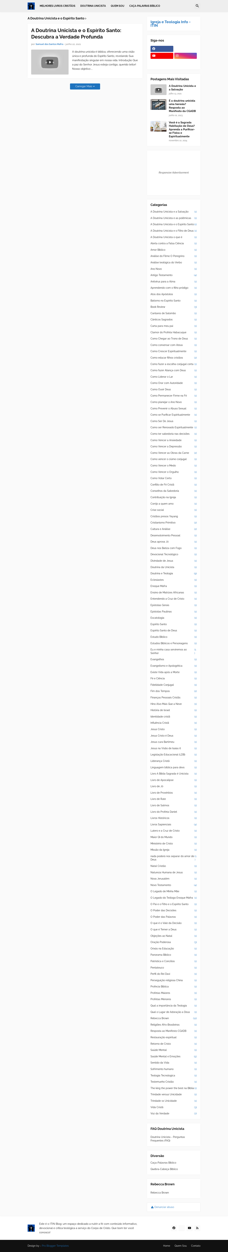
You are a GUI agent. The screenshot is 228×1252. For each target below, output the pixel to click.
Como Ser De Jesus (174, 421)
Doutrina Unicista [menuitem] (93, 5)
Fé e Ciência (174, 678)
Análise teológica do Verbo (174, 262)
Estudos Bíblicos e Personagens (174, 643)
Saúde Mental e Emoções (174, 1056)
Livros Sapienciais (174, 824)
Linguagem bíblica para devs (174, 767)
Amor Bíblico (174, 250)
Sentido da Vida (174, 1063)
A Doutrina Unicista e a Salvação (182, 87)
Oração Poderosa (174, 942)
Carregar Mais (83, 86)
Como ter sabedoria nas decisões (174, 434)
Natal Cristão (174, 866)
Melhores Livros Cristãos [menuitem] (57, 5)
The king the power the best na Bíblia (174, 1088)
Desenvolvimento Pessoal (174, 535)
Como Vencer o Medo (174, 465)
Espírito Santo (174, 624)
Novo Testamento (174, 885)
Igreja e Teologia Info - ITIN (171, 24)
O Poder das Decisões (174, 910)
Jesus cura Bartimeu (174, 742)
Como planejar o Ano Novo (174, 402)
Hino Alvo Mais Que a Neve (174, 704)
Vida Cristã (174, 1107)
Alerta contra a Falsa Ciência (174, 243)
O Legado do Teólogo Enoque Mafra (174, 898)
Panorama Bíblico (174, 955)
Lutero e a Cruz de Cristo (174, 831)
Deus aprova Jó (174, 542)
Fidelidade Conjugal (174, 685)
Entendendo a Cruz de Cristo (174, 599)
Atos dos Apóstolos (174, 294)
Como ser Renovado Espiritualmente (174, 427)
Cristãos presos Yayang (174, 516)
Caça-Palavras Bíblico (163, 1162)
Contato (195, 1245)
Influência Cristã (174, 723)
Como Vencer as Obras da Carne (174, 453)
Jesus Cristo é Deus (174, 736)
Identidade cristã (174, 717)
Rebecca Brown (174, 1018)
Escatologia (174, 618)
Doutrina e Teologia (174, 573)
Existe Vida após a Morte (174, 672)
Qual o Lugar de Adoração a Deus (174, 1012)
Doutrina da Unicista (174, 567)
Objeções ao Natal (174, 936)
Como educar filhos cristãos (174, 358)
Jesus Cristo (174, 729)
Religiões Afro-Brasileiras (174, 1025)
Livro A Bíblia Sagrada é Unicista (174, 774)
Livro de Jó (174, 786)
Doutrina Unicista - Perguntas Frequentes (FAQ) (168, 1139)
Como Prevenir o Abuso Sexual (174, 408)
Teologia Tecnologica (174, 1075)
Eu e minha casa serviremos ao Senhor (174, 651)
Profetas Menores (174, 999)
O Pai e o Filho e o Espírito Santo (174, 904)
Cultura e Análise (174, 529)
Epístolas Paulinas (174, 612)
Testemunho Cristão (174, 1082)
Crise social (174, 510)
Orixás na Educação (174, 949)
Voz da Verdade (174, 1113)
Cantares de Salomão (174, 313)
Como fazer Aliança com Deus (174, 370)
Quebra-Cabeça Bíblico (164, 1169)
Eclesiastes (174, 580)
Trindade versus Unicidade (174, 1094)
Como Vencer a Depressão (174, 446)
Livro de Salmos (174, 805)
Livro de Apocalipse (174, 780)
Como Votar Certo (174, 478)
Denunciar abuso (164, 1207)
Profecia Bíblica (174, 986)
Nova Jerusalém (174, 879)
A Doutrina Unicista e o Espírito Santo (174, 224)
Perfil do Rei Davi (174, 974)
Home (166, 1245)
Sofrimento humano (174, 1069)
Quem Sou (181, 1245)
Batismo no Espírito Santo (174, 301)
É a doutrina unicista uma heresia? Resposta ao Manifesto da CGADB (182, 106)
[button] (197, 6)
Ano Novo (174, 269)
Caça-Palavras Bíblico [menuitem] (144, 5)
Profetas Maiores (174, 993)
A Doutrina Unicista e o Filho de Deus (174, 231)
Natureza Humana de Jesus (174, 872)
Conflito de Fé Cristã (174, 485)
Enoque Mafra (174, 586)
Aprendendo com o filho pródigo (174, 288)
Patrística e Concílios (174, 961)
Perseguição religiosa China (174, 980)
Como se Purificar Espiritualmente (174, 415)
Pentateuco (174, 968)
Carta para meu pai (174, 326)
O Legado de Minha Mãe (174, 891)
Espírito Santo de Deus (174, 630)
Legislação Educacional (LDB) (174, 755)
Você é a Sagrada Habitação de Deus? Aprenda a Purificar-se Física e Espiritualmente (182, 129)
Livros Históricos (174, 818)
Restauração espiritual (174, 1037)
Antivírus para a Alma (174, 281)
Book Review (174, 307)
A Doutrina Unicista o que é (174, 237)
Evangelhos (174, 659)
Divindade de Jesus (174, 561)
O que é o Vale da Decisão (174, 923)
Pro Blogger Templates (55, 1245)
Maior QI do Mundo (174, 837)
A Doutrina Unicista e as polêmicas (174, 218)
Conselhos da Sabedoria (174, 491)
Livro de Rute (174, 799)
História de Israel (174, 710)
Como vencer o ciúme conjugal (174, 459)
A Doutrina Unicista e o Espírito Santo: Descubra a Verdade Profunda (76, 33)
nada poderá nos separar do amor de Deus (174, 858)
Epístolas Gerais (174, 605)
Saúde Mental (174, 1050)
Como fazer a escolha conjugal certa (174, 364)
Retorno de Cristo (174, 1044)
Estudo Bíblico (174, 637)
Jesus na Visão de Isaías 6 (174, 748)
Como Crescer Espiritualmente (174, 351)
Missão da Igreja (174, 850)
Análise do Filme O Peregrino (174, 256)
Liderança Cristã (174, 761)
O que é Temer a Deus (174, 929)
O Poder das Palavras (174, 917)
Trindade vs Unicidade (174, 1101)
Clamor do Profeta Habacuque (174, 332)
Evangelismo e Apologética (174, 666)
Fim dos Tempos (174, 691)
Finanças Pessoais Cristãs (174, 697)
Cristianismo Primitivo (174, 523)
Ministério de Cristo (174, 843)
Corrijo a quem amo (174, 504)
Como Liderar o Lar (174, 377)
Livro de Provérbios (174, 793)
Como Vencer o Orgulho (174, 472)
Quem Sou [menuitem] (117, 5)
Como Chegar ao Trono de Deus (174, 339)
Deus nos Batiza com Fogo (174, 548)
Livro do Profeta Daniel (174, 812)
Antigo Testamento (174, 275)
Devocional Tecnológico (174, 554)
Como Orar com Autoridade (174, 383)
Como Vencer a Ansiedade (174, 440)
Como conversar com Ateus (174, 345)
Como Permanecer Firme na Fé (174, 396)
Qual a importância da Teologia (174, 1006)
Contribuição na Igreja (174, 497)
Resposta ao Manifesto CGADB (174, 1031)
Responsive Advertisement (174, 172)
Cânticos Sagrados (174, 319)
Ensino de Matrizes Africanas (174, 592)
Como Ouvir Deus (174, 389)
